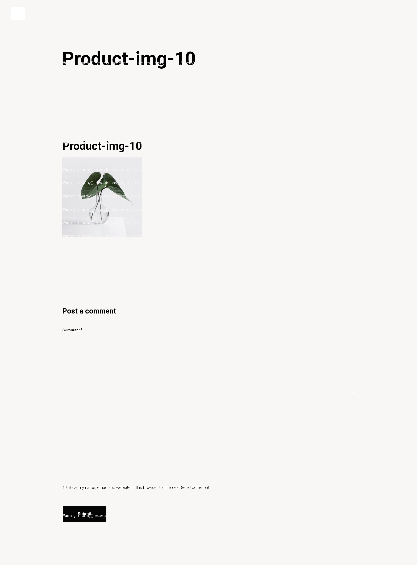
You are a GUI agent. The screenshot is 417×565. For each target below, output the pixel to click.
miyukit (88, 248)
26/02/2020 (72, 135)
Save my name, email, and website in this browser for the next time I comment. (139, 487)
